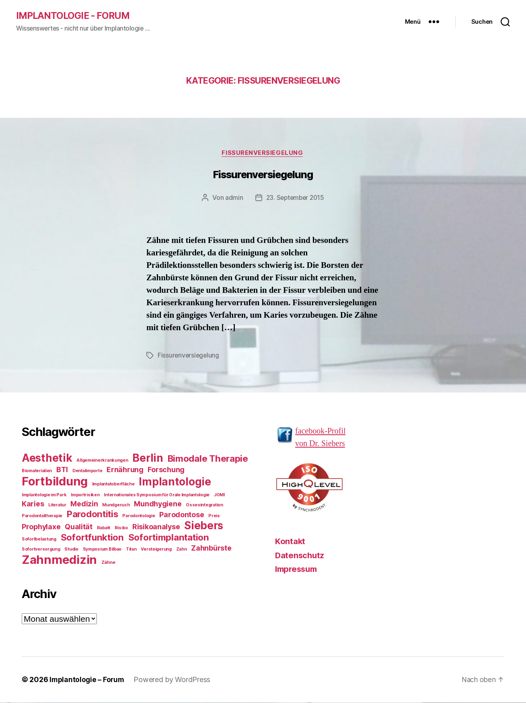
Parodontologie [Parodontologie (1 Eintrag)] (138, 516)
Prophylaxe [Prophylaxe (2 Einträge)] (41, 527)
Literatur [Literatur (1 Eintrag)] (57, 505)
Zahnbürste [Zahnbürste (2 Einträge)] (211, 549)
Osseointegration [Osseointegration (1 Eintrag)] (204, 505)
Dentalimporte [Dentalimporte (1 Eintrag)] (87, 471)
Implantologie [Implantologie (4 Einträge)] (175, 482)
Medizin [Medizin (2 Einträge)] (84, 504)
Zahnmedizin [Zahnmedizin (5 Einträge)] (59, 560)
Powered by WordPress (174, 680)
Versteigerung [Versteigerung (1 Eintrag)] (156, 550)
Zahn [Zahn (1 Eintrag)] (181, 550)
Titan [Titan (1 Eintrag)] (131, 550)
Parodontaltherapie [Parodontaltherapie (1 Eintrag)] (42, 516)
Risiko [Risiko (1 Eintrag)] (121, 528)
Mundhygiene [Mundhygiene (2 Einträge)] (157, 504)
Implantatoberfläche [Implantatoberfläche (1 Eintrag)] (113, 484)
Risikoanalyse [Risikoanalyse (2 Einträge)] (156, 527)
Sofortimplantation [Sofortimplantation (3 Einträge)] (168, 537)
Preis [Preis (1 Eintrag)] (214, 516)
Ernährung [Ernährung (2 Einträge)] (125, 470)
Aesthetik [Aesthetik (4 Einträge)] (47, 458)
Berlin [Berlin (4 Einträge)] (147, 458)
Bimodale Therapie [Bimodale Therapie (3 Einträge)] (208, 459)
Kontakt (290, 542)
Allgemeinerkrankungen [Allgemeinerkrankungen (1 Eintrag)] (102, 461)
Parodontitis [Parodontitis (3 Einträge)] (92, 514)
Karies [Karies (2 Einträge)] (33, 504)
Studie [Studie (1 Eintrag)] (71, 550)
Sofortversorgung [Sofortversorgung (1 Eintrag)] (41, 550)
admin (233, 199)
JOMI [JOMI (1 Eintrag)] (219, 495)
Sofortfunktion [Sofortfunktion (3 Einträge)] (92, 537)
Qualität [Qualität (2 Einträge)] (78, 527)
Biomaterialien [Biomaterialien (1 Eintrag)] (37, 471)
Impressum (298, 570)
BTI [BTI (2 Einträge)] (62, 470)
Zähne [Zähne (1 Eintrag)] (108, 563)
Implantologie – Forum (87, 680)
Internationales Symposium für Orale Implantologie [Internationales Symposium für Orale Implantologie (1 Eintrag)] (157, 495)
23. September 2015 (295, 199)
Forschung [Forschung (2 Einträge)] (166, 470)
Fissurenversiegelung (263, 154)
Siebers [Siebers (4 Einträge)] (203, 526)
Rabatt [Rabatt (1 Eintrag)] (103, 528)
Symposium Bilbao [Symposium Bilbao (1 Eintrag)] (102, 550)
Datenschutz (300, 556)
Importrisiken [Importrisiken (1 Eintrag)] (85, 495)
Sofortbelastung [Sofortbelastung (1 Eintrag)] (39, 540)
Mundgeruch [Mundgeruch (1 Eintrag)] (115, 505)
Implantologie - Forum (74, 16)
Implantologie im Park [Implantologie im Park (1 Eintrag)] (44, 495)
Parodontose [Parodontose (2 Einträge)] (181, 515)
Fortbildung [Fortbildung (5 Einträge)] (55, 482)
